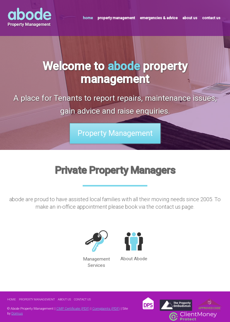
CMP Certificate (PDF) (73, 309)
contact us (211, 18)
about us (189, 18)
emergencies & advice (159, 18)
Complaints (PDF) (106, 309)
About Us (64, 299)
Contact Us (82, 299)
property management (116, 18)
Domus (17, 313)
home (88, 18)
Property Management (115, 133)
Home (11, 299)
